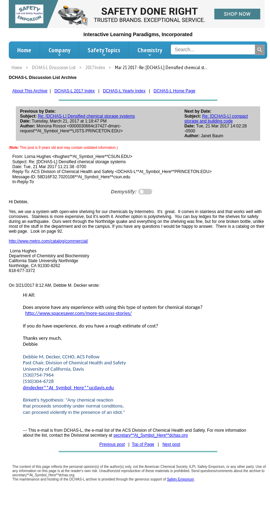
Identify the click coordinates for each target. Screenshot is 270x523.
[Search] (260, 50)
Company (59, 52)
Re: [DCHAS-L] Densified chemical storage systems (86, 116)
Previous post (112, 444)
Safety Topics (104, 52)
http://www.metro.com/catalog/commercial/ (48, 241)
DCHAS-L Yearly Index (124, 90)
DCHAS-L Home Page (174, 90)
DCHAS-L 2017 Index (74, 90)
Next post (171, 444)
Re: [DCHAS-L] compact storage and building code (216, 119)
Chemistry (149, 52)
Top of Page (143, 444)
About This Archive (29, 90)
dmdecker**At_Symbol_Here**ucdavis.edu (68, 387)
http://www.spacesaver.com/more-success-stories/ (78, 313)
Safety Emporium (180, 479)
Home (24, 50)
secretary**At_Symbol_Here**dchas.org (150, 435)
